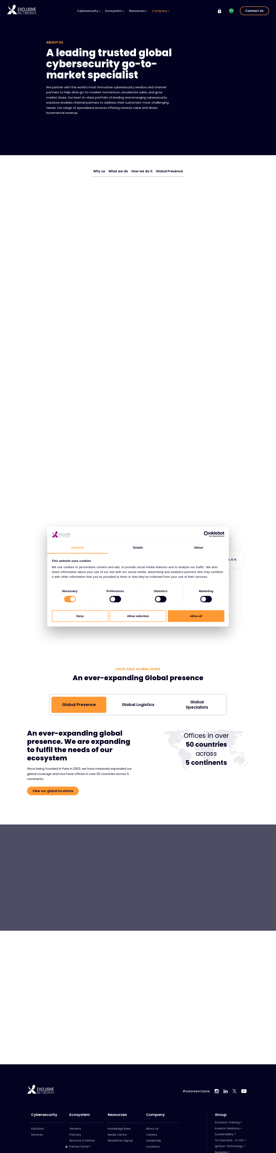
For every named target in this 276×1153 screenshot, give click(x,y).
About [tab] (198, 547)
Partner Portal (77, 1147)
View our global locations (52, 791)
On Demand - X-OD (229, 1140)
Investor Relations (227, 1128)
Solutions (37, 1129)
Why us (99, 171)
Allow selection (138, 616)
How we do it (142, 171)
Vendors (75, 1129)
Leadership (153, 1140)
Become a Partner (82, 1140)
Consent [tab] (77, 547)
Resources (138, 11)
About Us (152, 1129)
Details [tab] (138, 547)
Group (221, 1115)
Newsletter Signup (120, 1140)
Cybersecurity (88, 11)
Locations (153, 1147)
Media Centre (117, 1135)
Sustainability (224, 1134)
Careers (151, 1135)
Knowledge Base (119, 1129)
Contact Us (254, 11)
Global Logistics (138, 704)
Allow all (196, 616)
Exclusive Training (227, 1122)
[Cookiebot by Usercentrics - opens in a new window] (206, 534)
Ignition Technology (229, 1146)
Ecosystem (114, 11)
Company (160, 11)
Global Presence (169, 171)
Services (37, 1135)
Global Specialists (197, 704)
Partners (75, 1135)
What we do (118, 171)
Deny (80, 616)
